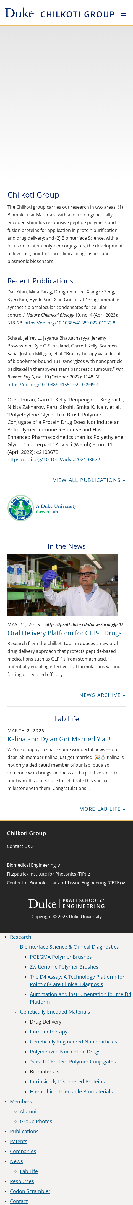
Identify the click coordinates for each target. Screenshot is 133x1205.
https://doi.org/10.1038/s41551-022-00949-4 (52, 385)
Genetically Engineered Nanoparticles (73, 1041)
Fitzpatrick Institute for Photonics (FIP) (46, 874)
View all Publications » (89, 480)
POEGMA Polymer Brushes (61, 956)
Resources (22, 1181)
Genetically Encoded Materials (55, 1011)
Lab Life (29, 1171)
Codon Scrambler (30, 1191)
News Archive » (102, 695)
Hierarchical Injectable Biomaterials (71, 1091)
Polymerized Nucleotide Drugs (65, 1051)
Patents (18, 1141)
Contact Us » (20, 846)
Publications (24, 1131)
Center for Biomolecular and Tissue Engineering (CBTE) (64, 883)
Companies (23, 1151)
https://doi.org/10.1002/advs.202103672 (53, 459)
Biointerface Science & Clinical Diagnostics (69, 946)
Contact (19, 1201)
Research (20, 936)
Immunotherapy (48, 1031)
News (16, 1161)
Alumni (28, 1111)
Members (21, 1101)
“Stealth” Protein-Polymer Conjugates (73, 1061)
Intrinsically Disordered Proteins (67, 1081)
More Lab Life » (102, 808)
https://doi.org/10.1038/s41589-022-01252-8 (69, 323)
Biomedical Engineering (31, 865)
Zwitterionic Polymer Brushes (64, 966)
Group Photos (36, 1121)
